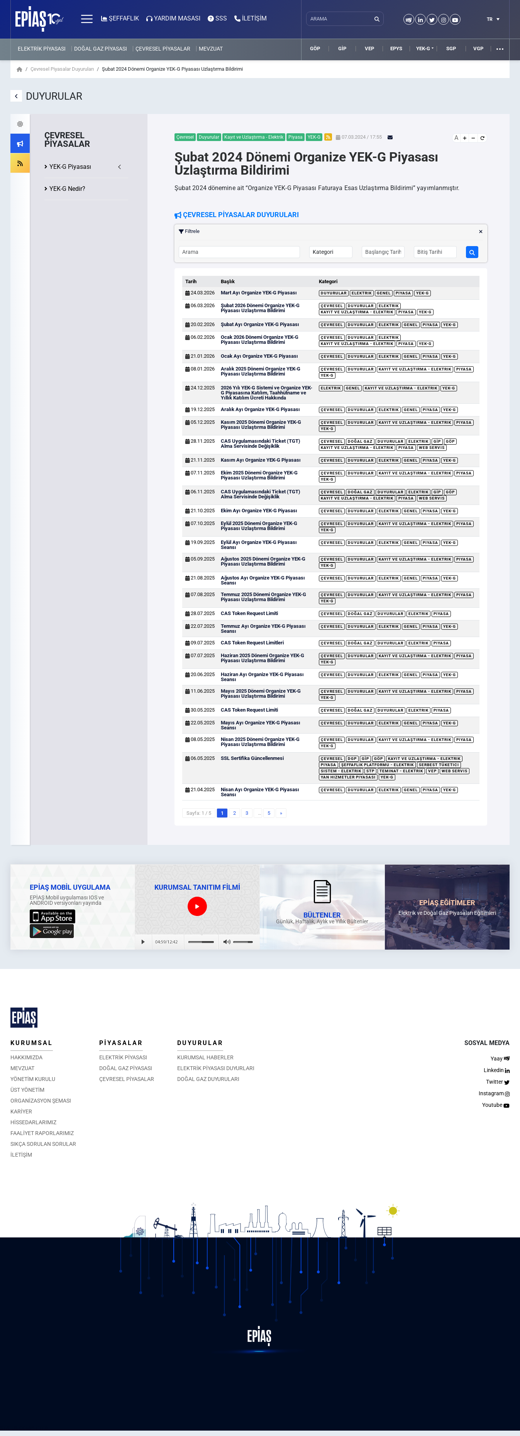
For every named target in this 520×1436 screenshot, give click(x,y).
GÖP (315, 48)
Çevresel (332, 306)
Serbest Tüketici (439, 765)
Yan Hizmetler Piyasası (348, 777)
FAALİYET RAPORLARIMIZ (42, 1133)
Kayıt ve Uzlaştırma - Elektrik (357, 312)
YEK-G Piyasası (70, 166)
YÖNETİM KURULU (32, 1079)
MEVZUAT (211, 48)
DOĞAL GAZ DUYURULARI (208, 1079)
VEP (369, 48)
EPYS (396, 48)
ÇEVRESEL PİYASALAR (163, 48)
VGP (478, 48)
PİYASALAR (121, 1043)
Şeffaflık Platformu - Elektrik (377, 765)
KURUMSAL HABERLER (205, 1057)
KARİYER (21, 1111)
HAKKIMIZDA (26, 1057)
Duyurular (334, 293)
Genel (384, 293)
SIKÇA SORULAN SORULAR (43, 1144)
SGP (451, 48)
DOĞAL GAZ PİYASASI (100, 48)
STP (370, 771)
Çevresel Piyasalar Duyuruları (62, 69)
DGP (352, 758)
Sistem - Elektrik (341, 771)
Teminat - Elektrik (401, 771)
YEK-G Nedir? (67, 188)
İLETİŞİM (21, 1155)
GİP (342, 48)
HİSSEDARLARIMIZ (33, 1122)
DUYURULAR (200, 1043)
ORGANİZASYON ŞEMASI (40, 1101)
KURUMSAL (31, 1043)
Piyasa (403, 293)
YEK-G (423, 48)
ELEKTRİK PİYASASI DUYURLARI (215, 1068)
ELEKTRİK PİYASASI (42, 48)
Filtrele (331, 231)
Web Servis (432, 447)
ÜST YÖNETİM (27, 1090)
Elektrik (362, 293)
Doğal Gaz (360, 441)
